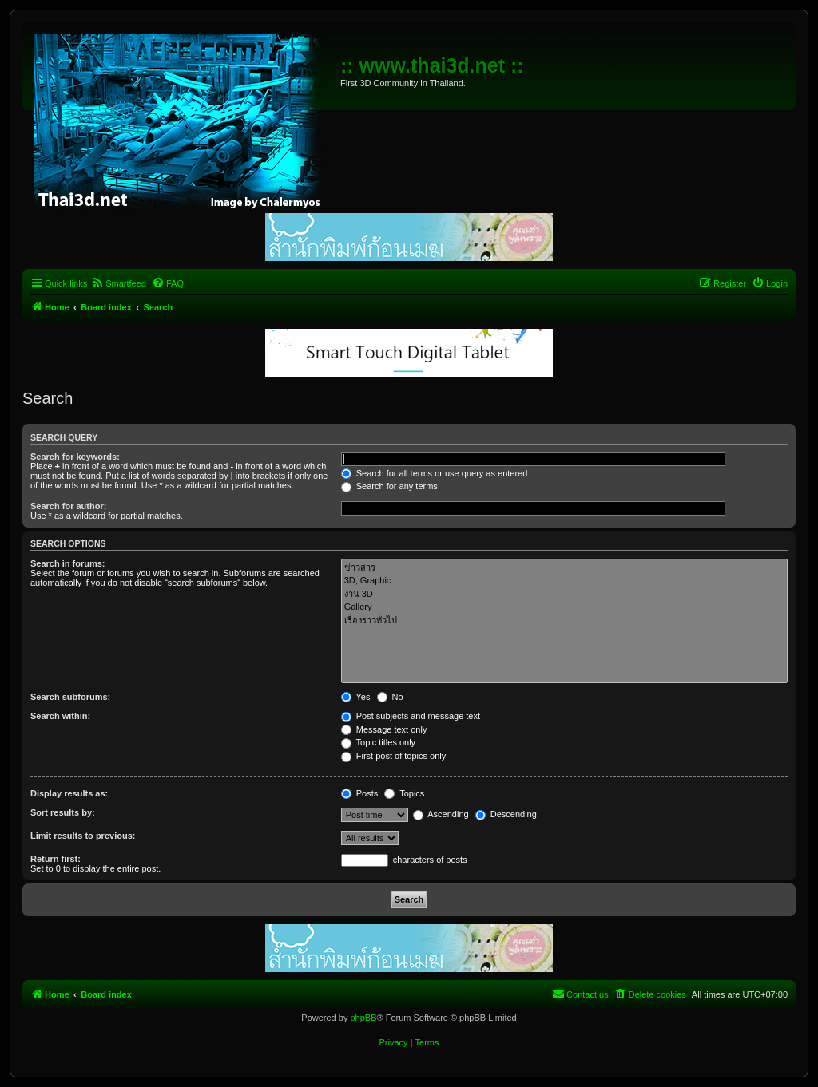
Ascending (441, 814)
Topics (404, 793)
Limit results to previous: (82, 835)
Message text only (384, 729)
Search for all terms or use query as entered (434, 473)
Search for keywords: (75, 456)
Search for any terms (389, 486)
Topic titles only (378, 742)
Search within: (60, 716)
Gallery (564, 607)
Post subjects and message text (410, 716)
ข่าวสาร (564, 567)
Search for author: (68, 506)
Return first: (55, 859)
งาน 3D (564, 594)
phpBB (363, 1017)
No (390, 697)
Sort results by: (62, 812)
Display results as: (69, 793)
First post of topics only (394, 756)
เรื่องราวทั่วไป (564, 620)
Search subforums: (70, 697)
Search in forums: (67, 563)
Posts (360, 793)
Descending (506, 814)
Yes (356, 697)
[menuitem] (118, 283)
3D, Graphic (564, 581)
